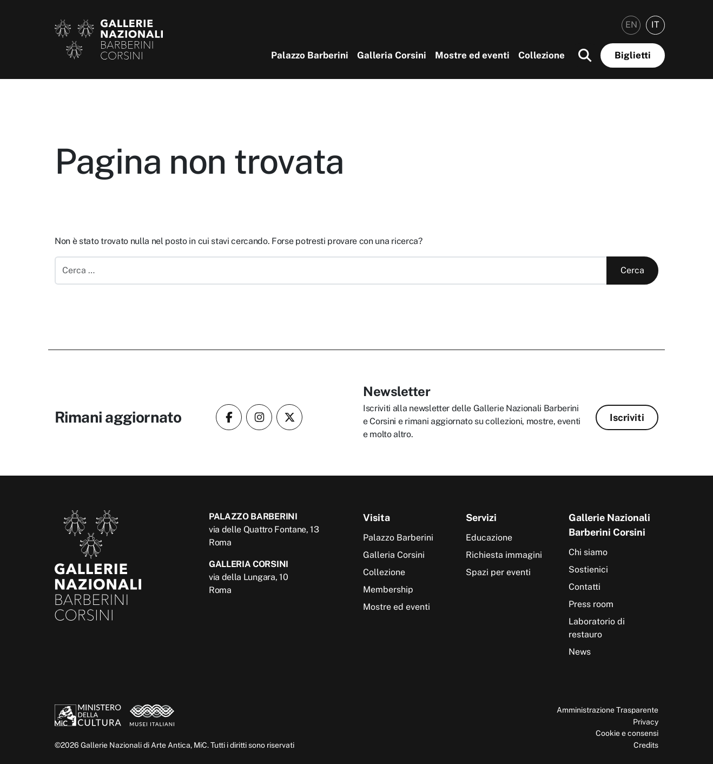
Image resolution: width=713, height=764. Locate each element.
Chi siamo (588, 552)
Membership (388, 589)
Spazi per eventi (498, 572)
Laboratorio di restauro (597, 628)
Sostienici (588, 569)
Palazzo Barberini (309, 55)
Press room (591, 604)
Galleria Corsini (391, 55)
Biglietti (633, 55)
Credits (645, 744)
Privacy (645, 721)
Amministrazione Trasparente (607, 709)
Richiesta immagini (504, 555)
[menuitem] (631, 25)
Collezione (541, 55)
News (580, 652)
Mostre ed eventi (472, 55)
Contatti (584, 587)
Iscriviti (627, 417)
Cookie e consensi (627, 732)
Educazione (489, 537)
